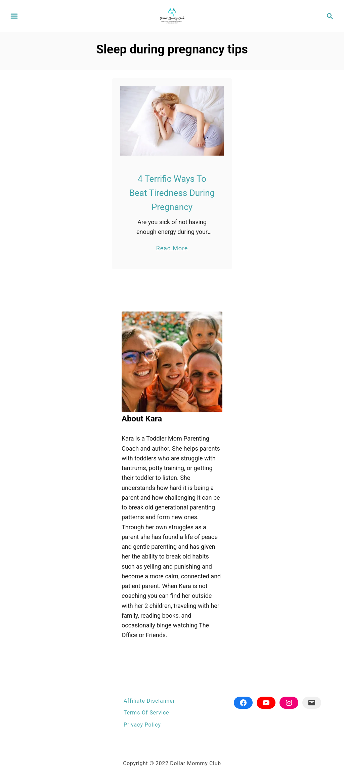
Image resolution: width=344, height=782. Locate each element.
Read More (172, 248)
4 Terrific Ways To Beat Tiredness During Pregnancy (172, 193)
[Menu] (14, 16)
